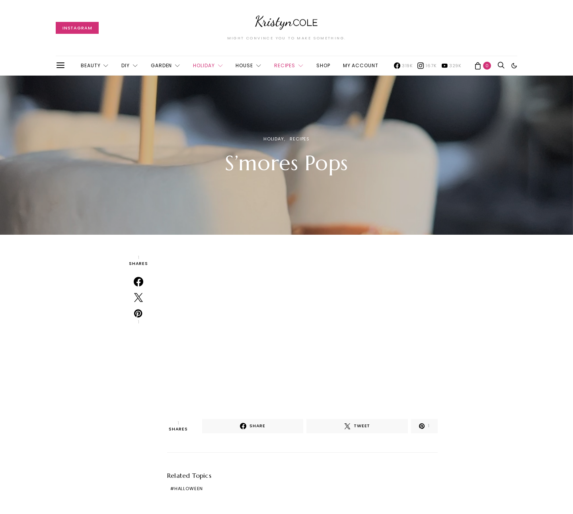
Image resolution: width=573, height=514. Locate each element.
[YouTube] (451, 65)
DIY (125, 65)
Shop (323, 65)
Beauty (90, 65)
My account (360, 65)
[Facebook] (403, 65)
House (244, 65)
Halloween (188, 488)
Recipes (284, 65)
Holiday (203, 65)
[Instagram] (427, 65)
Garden (161, 65)
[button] (514, 65)
